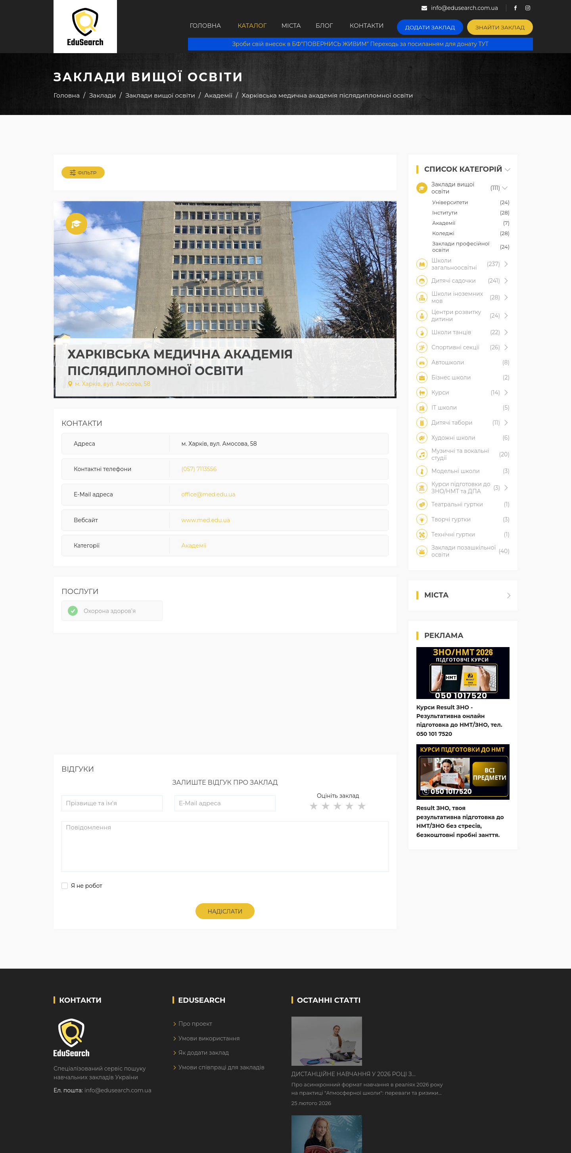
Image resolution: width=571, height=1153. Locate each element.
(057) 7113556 (199, 471)
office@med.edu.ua (209, 497)
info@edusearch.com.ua (117, 1095)
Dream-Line (500, 1141)
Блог (340, 26)
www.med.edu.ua (206, 522)
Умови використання (209, 1043)
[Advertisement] (225, 704)
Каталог (256, 26)
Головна (206, 26)
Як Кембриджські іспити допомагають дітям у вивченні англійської (437, 1078)
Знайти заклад (510, 26)
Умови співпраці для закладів (221, 1072)
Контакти (386, 26)
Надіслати (225, 916)
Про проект (195, 1028)
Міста (301, 26)
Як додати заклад (203, 1057)
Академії (194, 548)
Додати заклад (446, 26)
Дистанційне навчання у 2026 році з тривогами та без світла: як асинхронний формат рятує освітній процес (429, 1028)
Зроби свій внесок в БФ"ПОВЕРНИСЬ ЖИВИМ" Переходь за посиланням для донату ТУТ (365, 43)
